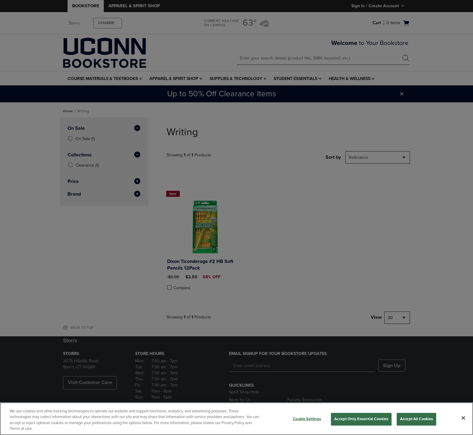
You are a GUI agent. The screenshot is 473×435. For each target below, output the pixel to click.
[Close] (463, 417)
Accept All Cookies (416, 419)
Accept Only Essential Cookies (361, 419)
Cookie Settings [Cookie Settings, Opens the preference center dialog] (307, 419)
